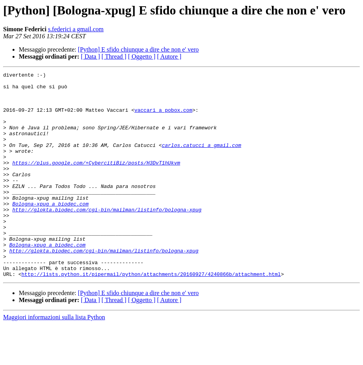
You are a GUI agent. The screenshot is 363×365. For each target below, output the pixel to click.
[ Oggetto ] (141, 56)
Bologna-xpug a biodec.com (50, 230)
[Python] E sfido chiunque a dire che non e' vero (138, 49)
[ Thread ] (114, 56)
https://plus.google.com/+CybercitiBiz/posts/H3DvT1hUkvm (96, 181)
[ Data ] (90, 56)
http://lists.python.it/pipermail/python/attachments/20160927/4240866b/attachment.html (151, 314)
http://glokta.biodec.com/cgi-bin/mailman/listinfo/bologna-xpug (106, 237)
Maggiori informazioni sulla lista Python (54, 358)
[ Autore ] (169, 56)
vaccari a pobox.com (163, 118)
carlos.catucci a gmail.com (201, 160)
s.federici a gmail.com (76, 29)
